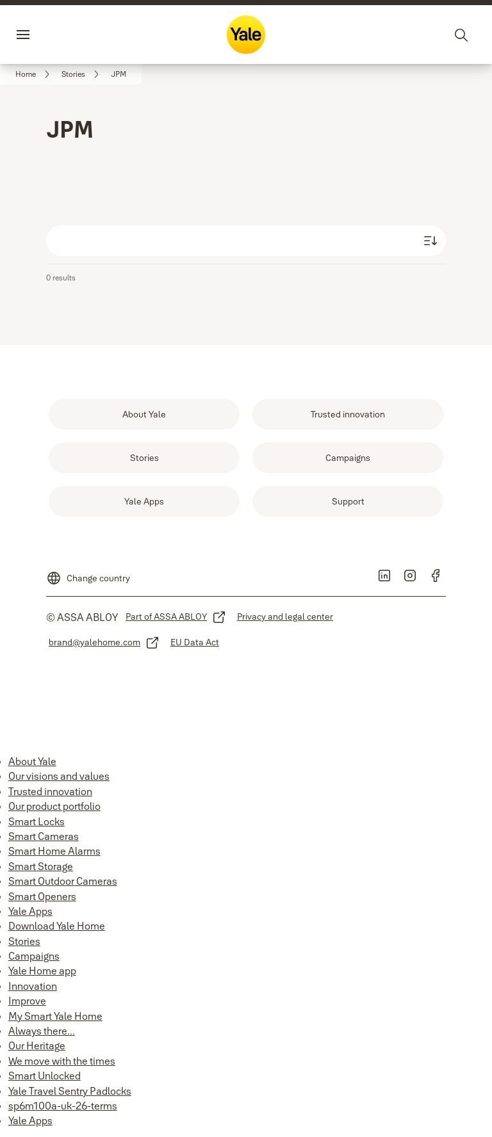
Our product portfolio (54, 806)
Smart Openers (42, 896)
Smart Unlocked (44, 1075)
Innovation (32, 986)
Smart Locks (36, 821)
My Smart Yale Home (55, 1016)
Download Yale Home (56, 925)
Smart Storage (40, 866)
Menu (44, 34)
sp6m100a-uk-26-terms (62, 1105)
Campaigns (34, 955)
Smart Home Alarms (54, 850)
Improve (27, 1000)
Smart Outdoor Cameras (62, 881)
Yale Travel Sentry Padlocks (69, 1091)
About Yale (32, 761)
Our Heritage (36, 1045)
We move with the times (61, 1060)
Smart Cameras (43, 836)
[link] (34, 74)
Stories (24, 941)
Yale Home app (42, 970)
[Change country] (88, 573)
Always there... (41, 1030)
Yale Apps (30, 911)
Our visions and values (59, 776)
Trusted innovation (50, 791)
